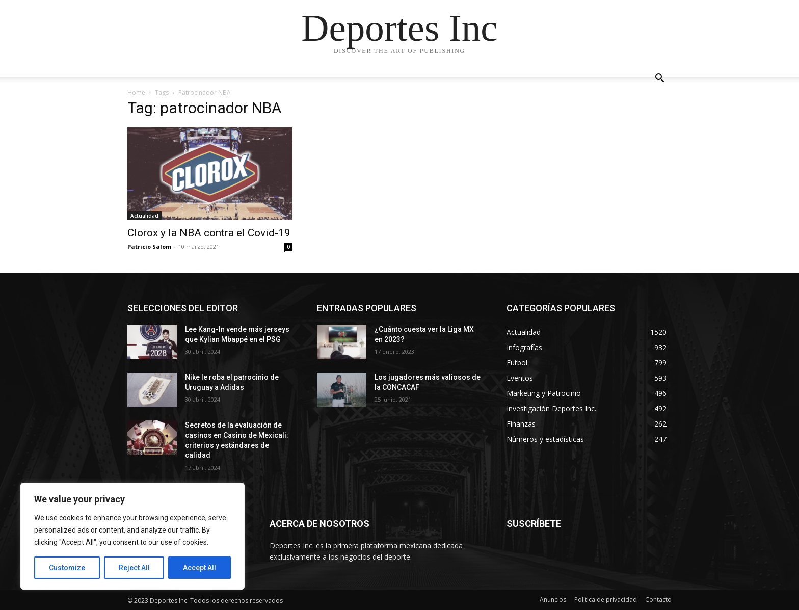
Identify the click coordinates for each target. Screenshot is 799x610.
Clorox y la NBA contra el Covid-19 (208, 233)
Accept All (199, 568)
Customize (67, 568)
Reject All (134, 568)
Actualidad (144, 215)
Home (136, 92)
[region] (132, 536)
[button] (659, 79)
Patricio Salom (149, 246)
